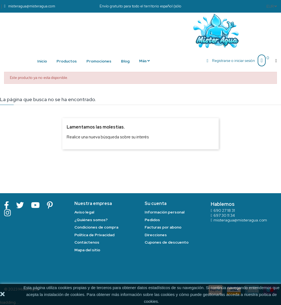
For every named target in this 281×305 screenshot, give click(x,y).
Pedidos (152, 219)
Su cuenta (156, 203)
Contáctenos (86, 242)
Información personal (164, 212)
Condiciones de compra (96, 227)
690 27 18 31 (224, 210)
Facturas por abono (163, 227)
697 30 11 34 (224, 215)
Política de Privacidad (94, 234)
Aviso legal (84, 212)
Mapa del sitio (87, 249)
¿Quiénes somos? (91, 219)
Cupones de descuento (167, 242)
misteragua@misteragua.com (240, 220)
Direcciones (156, 234)
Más (143, 60)
